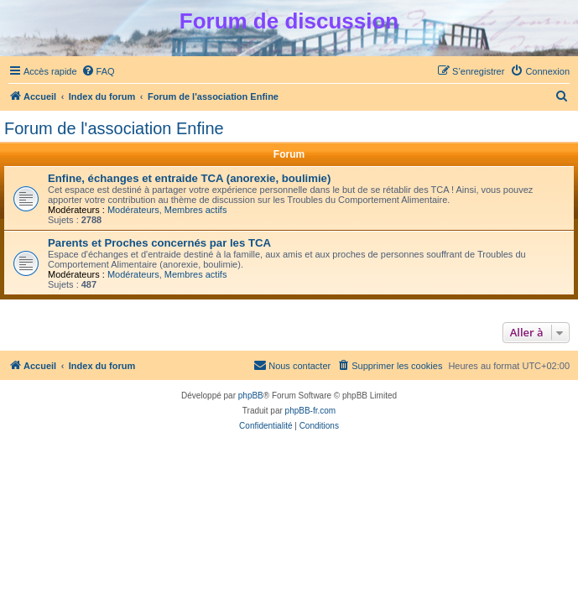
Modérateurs (133, 210)
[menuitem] (98, 71)
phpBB (250, 395)
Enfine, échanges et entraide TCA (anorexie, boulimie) (189, 178)
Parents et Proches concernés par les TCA (159, 243)
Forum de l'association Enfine (114, 128)
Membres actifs (195, 210)
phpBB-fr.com (310, 410)
